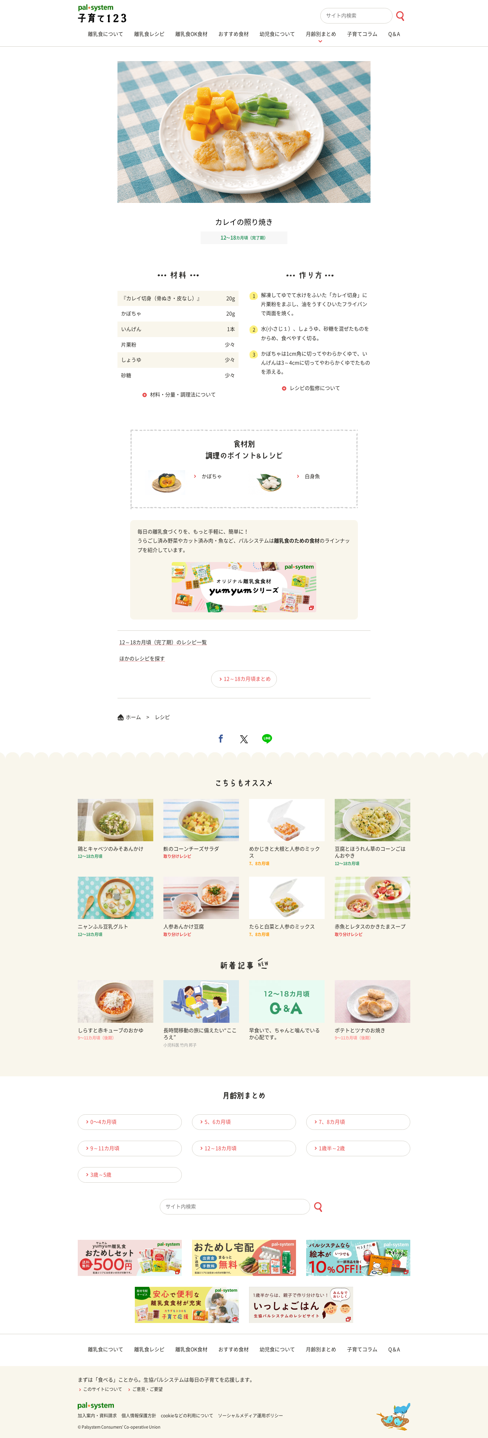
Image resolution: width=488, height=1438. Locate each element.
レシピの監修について (315, 388)
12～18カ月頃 (217, 1148)
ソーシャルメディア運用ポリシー (250, 1415)
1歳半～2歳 (328, 1148)
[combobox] (365, 16)
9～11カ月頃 (101, 1148)
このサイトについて (100, 1389)
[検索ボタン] (400, 16)
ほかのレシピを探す (142, 658)
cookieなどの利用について (187, 1415)
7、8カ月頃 (328, 1121)
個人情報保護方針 (138, 1415)
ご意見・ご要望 (145, 1389)
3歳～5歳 (97, 1174)
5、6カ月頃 (214, 1121)
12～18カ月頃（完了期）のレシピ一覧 (163, 642)
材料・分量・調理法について (183, 394)
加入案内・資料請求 (97, 1415)
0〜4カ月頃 (100, 1121)
